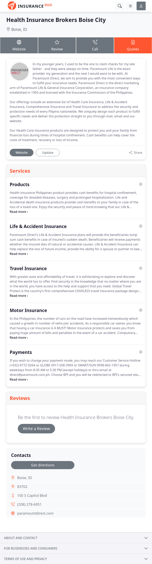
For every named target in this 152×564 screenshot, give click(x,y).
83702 (22, 486)
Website (19, 45)
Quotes (133, 45)
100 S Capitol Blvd (32, 495)
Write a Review (36, 428)
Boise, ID (19, 29)
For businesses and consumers (30, 548)
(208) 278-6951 (29, 504)
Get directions (42, 465)
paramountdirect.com (35, 513)
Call (95, 45)
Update (47, 152)
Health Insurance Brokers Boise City (56, 20)
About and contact (20, 538)
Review (57, 45)
